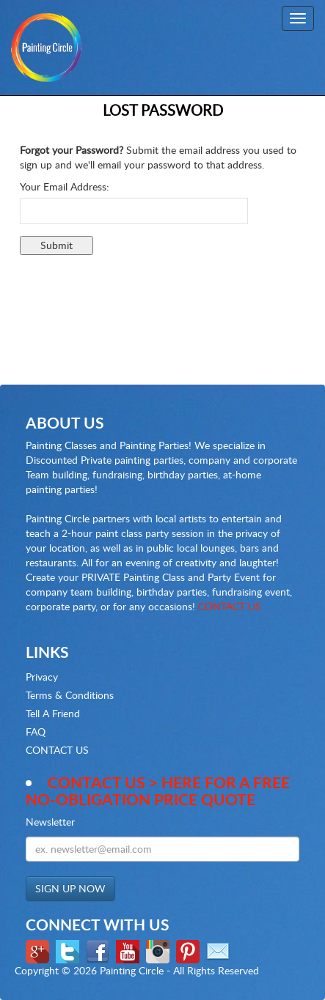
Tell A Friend (53, 713)
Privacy (42, 677)
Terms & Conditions (70, 695)
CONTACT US (229, 606)
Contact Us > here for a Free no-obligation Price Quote (158, 790)
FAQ (35, 731)
